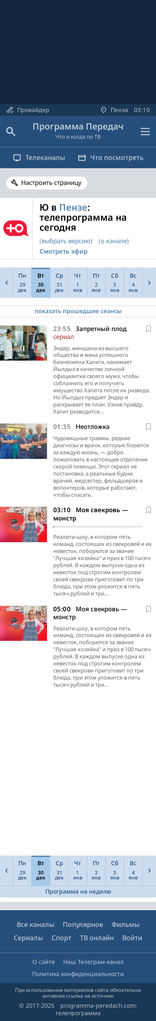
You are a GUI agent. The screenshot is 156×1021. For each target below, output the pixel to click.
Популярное (83, 924)
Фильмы (125, 924)
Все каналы (35, 924)
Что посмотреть (111, 157)
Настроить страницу (51, 182)
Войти (132, 937)
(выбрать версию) (66, 241)
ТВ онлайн (97, 937)
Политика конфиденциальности (78, 974)
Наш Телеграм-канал (93, 962)
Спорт (62, 937)
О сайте (43, 962)
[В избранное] (148, 329)
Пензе (73, 207)
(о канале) (114, 241)
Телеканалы (39, 157)
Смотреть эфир (63, 251)
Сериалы (28, 937)
